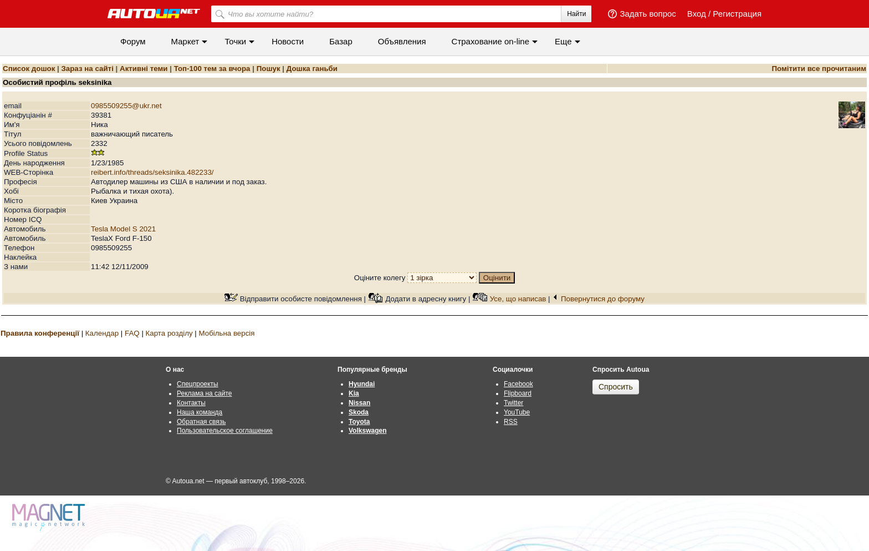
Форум (133, 41)
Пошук (268, 68)
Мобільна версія (226, 333)
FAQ (132, 333)
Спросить (616, 386)
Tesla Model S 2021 (123, 229)
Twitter (513, 403)
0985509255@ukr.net (126, 106)
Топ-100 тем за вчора (212, 68)
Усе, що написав (518, 299)
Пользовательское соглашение (225, 430)
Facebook (518, 384)
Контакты (191, 403)
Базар (340, 41)
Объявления (402, 41)
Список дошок (29, 68)
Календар (102, 333)
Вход (696, 13)
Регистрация (737, 13)
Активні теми (143, 68)
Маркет (185, 41)
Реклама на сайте (204, 393)
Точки (235, 41)
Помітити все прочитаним (818, 68)
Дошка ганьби (312, 68)
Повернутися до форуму (603, 299)
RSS (511, 422)
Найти (576, 14)
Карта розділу (169, 333)
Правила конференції (40, 333)
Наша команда (199, 412)
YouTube (517, 412)
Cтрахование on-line (490, 41)
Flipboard (517, 393)
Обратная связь (201, 422)
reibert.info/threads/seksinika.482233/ (152, 172)
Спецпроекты (197, 384)
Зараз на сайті (87, 68)
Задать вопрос (648, 13)
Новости (288, 41)
